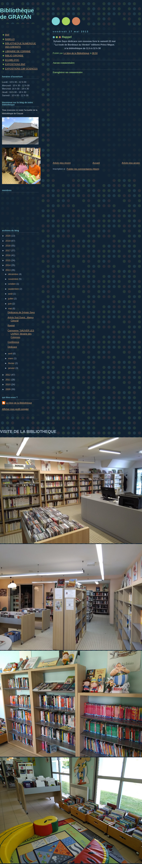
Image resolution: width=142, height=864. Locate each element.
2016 (8, 255)
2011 (8, 379)
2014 (8, 265)
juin (10, 303)
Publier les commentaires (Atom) (83, 169)
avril (10, 353)
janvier (11, 368)
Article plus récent (62, 163)
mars (11, 358)
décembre (13, 274)
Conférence (13, 342)
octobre (12, 284)
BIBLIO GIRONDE (14, 55)
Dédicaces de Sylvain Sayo (21, 312)
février (11, 363)
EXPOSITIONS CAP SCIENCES (21, 68)
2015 (8, 260)
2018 (8, 245)
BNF (7, 35)
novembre (13, 279)
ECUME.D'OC (12, 60)
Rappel (11, 325)
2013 (8, 270)
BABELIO (10, 39)
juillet (11, 298)
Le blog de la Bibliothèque (19, 403)
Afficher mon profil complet (15, 409)
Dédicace (12, 347)
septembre (13, 289)
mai (10, 308)
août (10, 294)
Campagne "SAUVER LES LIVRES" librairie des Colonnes (21, 333)
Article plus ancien (131, 163)
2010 (8, 384)
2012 (8, 375)
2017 (8, 250)
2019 (8, 241)
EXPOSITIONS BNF (15, 64)
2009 (8, 389)
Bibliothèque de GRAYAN (17, 13)
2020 (8, 236)
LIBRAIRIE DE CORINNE (18, 51)
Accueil (96, 163)
